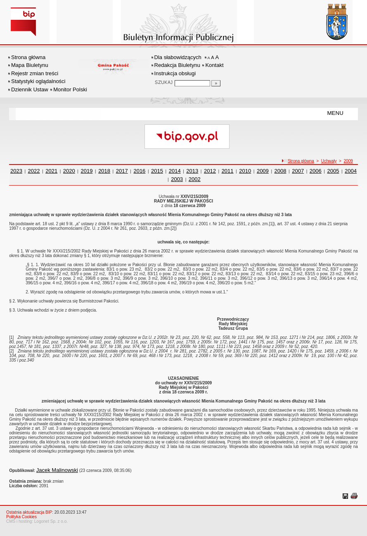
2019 (87, 171)
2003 (177, 179)
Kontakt (214, 65)
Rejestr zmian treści (34, 73)
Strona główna (28, 57)
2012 (210, 171)
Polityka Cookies (21, 517)
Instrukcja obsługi (175, 73)
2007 (298, 171)
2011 (228, 171)
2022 (34, 171)
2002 (195, 179)
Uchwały (329, 161)
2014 (175, 171)
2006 (316, 171)
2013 (192, 171)
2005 (333, 171)
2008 (280, 171)
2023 (16, 171)
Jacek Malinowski (57, 470)
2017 (122, 171)
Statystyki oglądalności (38, 81)
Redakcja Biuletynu (177, 65)
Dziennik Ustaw (29, 89)
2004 (351, 171)
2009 (348, 161)
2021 (51, 171)
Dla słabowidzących (177, 57)
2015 (157, 171)
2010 (245, 171)
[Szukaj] (215, 83)
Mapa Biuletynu (29, 65)
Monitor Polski (70, 89)
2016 (139, 171)
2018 (104, 171)
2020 (69, 171)
